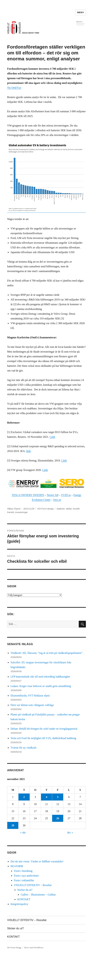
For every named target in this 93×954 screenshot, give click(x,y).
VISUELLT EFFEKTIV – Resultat (32, 885)
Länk (52, 436)
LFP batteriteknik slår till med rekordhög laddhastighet (40, 676)
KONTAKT (23, 899)
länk (28, 451)
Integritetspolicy (19, 904)
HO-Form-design (45, 508)
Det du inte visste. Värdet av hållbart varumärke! (37, 861)
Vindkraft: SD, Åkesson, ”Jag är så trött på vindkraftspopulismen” (46, 652)
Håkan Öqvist (13, 508)
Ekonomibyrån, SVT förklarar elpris (30, 695)
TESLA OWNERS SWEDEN (28, 495)
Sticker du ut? (24, 889)
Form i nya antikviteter (26, 875)
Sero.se (57, 499)
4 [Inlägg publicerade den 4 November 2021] (46, 797)
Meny (80, 12)
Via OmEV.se (14, 87)
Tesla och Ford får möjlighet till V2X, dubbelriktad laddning (44, 738)
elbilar (69, 508)
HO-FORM (17, 866)
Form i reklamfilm (24, 880)
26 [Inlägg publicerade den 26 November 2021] (57, 818)
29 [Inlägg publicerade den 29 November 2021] (13, 825)
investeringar (21, 512)
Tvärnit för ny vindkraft (23, 747)
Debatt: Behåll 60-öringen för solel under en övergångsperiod (44, 728)
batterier (61, 508)
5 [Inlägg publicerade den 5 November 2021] (57, 797)
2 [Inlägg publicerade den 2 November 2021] (24, 797)
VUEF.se (66, 495)
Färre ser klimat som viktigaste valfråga (32, 705)
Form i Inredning (23, 870)
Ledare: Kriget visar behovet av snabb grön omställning (41, 686)
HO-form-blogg (14, 947)
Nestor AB (52, 495)
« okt (23, 832)
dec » (70, 832)
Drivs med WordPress (33, 947)
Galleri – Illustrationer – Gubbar (38, 894)
